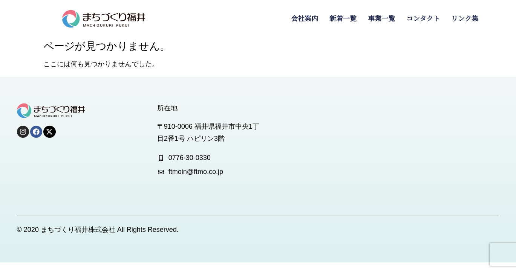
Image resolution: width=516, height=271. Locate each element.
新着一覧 (343, 19)
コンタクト (423, 19)
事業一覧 (381, 19)
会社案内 (304, 19)
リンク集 (464, 19)
